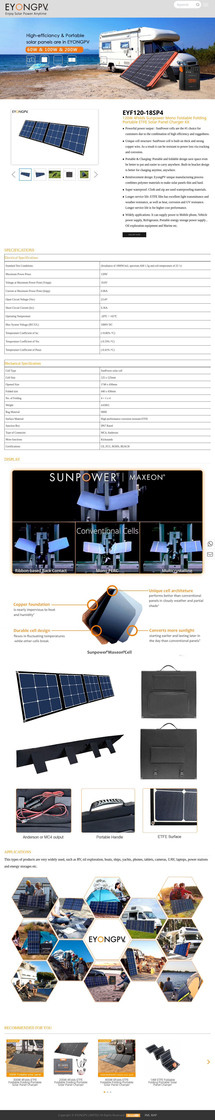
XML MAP (151, 1115)
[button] (6, 1061)
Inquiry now (134, 234)
